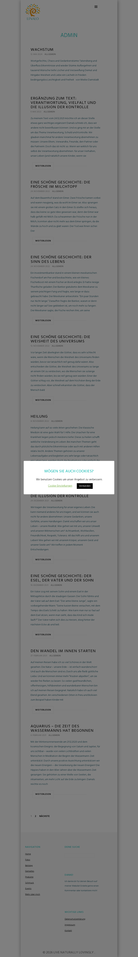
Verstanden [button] (85, 486)
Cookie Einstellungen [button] (60, 486)
